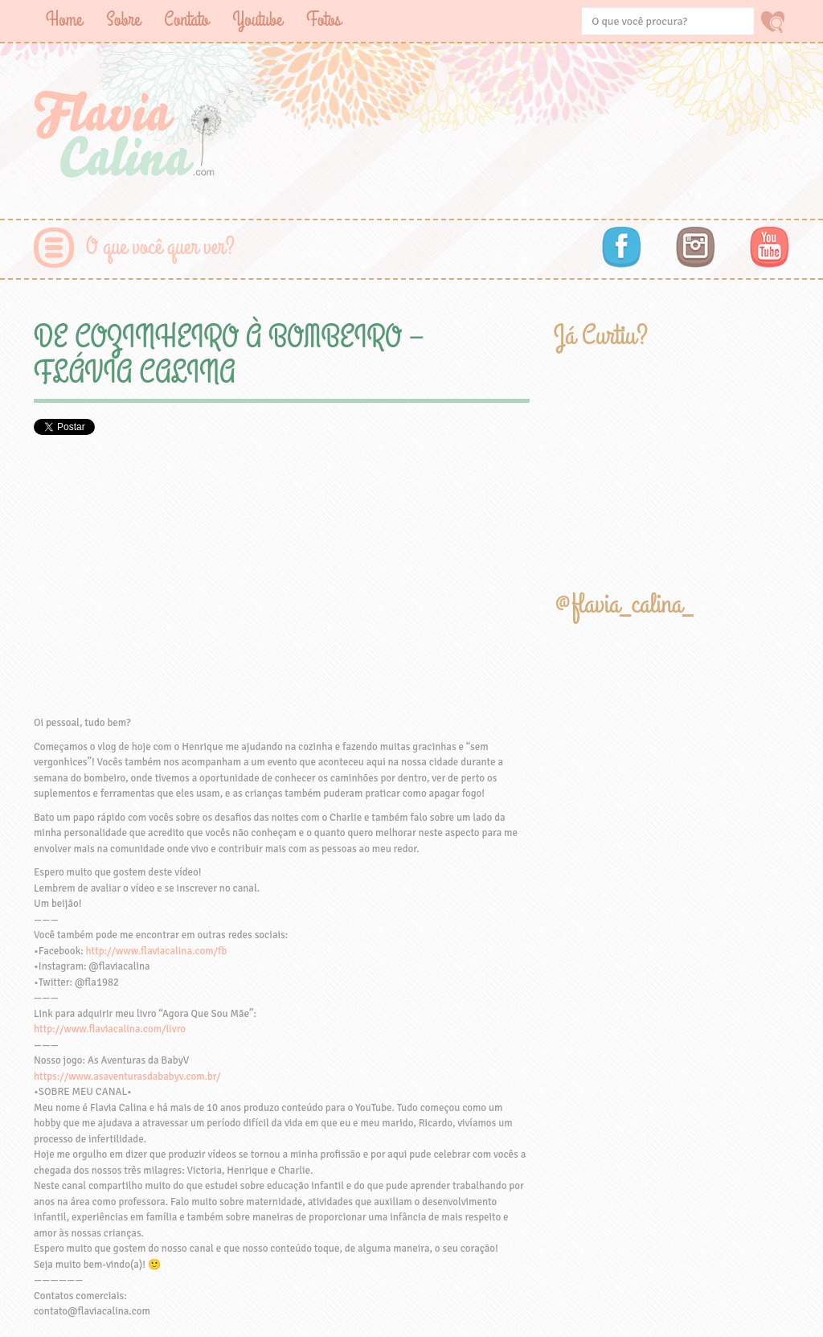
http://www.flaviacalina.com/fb (156, 951)
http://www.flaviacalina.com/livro (110, 1029)
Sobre (123, 19)
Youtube (257, 19)
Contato (186, 19)
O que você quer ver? (160, 247)
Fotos (323, 19)
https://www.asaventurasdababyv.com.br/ (127, 1076)
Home (64, 19)
